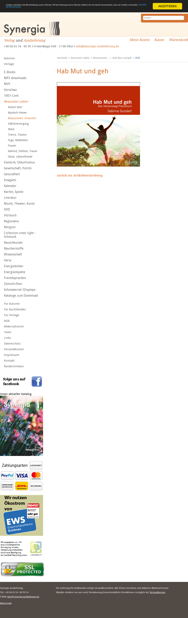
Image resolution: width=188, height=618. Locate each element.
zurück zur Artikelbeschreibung (80, 175)
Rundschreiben (14, 366)
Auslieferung (34, 40)
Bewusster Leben (16, 101)
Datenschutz (12, 343)
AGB (7, 321)
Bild (137, 58)
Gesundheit (12, 174)
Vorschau (10, 90)
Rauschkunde (13, 242)
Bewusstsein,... (101, 58)
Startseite (62, 58)
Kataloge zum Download (21, 295)
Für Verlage (11, 315)
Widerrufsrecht (14, 326)
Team (7, 332)
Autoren (9, 58)
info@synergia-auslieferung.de (97, 46)
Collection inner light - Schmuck (20, 235)
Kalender (10, 186)
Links (7, 338)
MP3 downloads (15, 78)
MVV (7, 84)
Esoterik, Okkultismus (19, 162)
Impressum (11, 355)
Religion (9, 227)
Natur (11, 129)
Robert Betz (15, 107)
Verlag (9, 40)
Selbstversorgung (18, 123)
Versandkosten (14, 349)
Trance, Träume (17, 134)
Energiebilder (14, 266)
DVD (7, 209)
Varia (7, 260)
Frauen (12, 145)
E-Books (9, 72)
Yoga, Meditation (18, 140)
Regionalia (11, 221)
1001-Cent (11, 96)
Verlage (9, 64)
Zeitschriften (13, 284)
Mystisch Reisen (17, 112)
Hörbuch (10, 215)
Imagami (10, 180)
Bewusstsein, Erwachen (22, 118)
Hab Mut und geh (122, 58)
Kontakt (9, 360)
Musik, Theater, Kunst (19, 203)
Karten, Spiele (13, 192)
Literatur (10, 198)
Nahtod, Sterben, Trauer (22, 151)
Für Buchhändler (15, 309)
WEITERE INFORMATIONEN (93, 9)
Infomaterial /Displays (19, 290)
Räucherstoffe (14, 248)
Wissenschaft (13, 254)
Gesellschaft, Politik (18, 168)
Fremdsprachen (15, 278)
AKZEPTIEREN (167, 6)
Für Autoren (12, 303)
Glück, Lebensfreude (20, 156)
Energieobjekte (14, 272)
